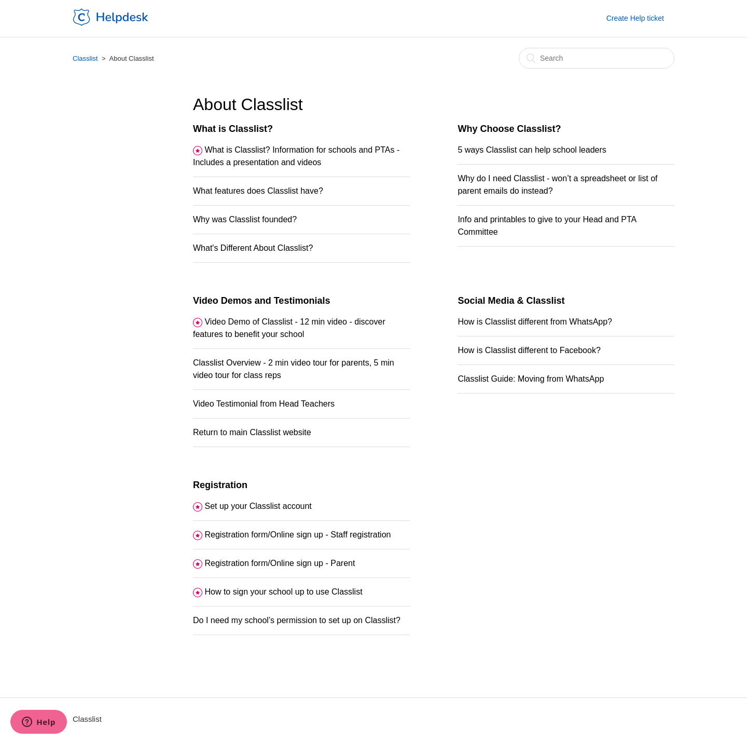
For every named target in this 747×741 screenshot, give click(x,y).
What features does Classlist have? (258, 190)
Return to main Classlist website (252, 432)
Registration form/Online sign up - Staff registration (297, 534)
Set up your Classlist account (257, 506)
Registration (220, 485)
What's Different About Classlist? (253, 248)
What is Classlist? (233, 129)
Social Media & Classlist (511, 300)
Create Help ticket (635, 18)
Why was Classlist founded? (245, 219)
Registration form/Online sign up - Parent (279, 563)
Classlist (85, 58)
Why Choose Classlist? (509, 129)
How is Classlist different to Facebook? (529, 350)
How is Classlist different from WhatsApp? (535, 321)
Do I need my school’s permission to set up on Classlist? (296, 620)
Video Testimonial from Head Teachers (264, 403)
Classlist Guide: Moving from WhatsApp (531, 378)
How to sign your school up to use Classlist (283, 591)
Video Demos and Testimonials (261, 300)
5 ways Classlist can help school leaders (532, 149)
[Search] (596, 58)
